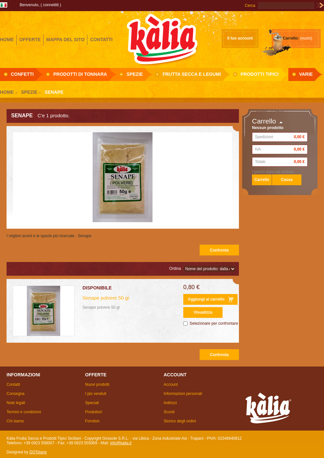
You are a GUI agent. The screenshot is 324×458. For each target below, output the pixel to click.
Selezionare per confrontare (213, 323)
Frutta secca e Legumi (192, 74)
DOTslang (38, 452)
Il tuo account (240, 38)
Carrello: (291, 38)
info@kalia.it (121, 443)
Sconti (169, 412)
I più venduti (95, 393)
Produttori (93, 412)
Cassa (286, 179)
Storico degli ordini (180, 421)
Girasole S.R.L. (162, 39)
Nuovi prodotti (97, 384)
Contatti (13, 384)
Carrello (264, 121)
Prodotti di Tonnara (80, 74)
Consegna (16, 393)
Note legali (16, 403)
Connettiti (51, 5)
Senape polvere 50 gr (105, 298)
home (7, 39)
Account (171, 384)
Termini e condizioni (24, 412)
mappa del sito (65, 39)
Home (7, 92)
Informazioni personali (183, 393)
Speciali (92, 403)
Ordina (175, 268)
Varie (306, 74)
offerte (30, 39)
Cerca (250, 5)
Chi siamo (15, 421)
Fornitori (92, 421)
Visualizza (202, 312)
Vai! (320, 5)
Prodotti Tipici (260, 74)
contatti (101, 39)
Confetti (22, 74)
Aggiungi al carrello (206, 299)
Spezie (135, 74)
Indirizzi (170, 403)
